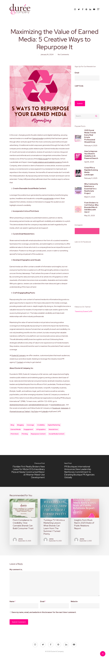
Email (77, 73)
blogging (20, 425)
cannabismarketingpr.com (38, 405)
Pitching (25, 434)
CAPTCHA (79, 86)
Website (74, 601)
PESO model (43, 159)
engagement (28, 429)
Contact (20, 362)
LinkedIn (45, 411)
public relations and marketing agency (47, 162)
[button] (98, 9)
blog (12, 425)
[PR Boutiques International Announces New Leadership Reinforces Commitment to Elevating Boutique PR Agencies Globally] (81, 471)
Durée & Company (19, 355)
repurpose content (38, 434)
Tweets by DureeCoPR (83, 311)
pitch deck (15, 434)
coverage (30, 425)
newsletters (53, 429)
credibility (41, 425)
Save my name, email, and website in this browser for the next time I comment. (44, 612)
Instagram (64, 408)
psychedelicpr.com (58, 405)
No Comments (63, 54)
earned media (16, 429)
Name (12, 601)
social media (48, 198)
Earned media (37, 138)
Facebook (56, 408)
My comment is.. (16, 569)
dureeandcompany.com (19, 405)
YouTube (34, 411)
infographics (41, 429)
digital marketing (54, 425)
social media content (56, 434)
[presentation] (91, 93)
